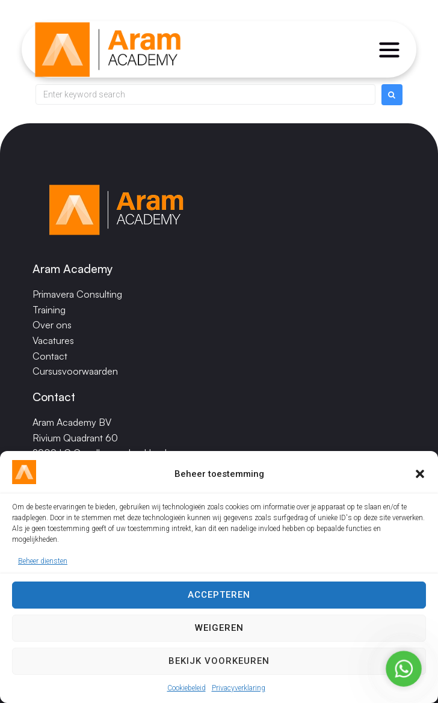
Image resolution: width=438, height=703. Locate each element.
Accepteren (219, 594)
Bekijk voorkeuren (219, 660)
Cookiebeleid (186, 688)
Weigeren (219, 627)
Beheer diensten (42, 561)
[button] (420, 474)
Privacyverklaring (238, 688)
